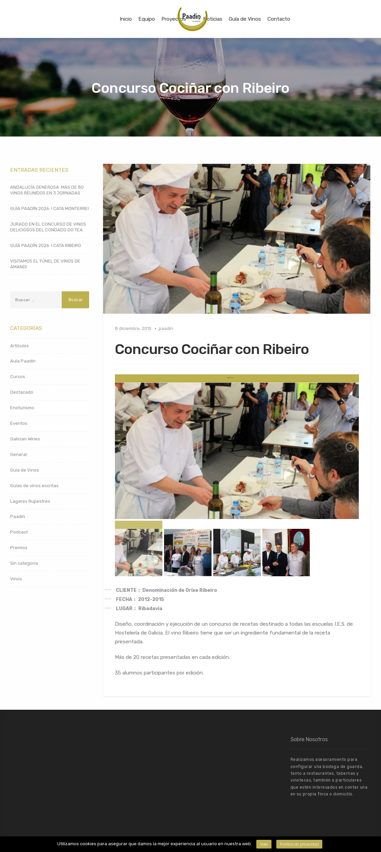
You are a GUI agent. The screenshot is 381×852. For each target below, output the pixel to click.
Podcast (19, 532)
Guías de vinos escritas (34, 485)
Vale (264, 844)
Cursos (17, 376)
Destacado (21, 392)
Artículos (19, 345)
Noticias (212, 19)
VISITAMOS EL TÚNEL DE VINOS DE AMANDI (45, 263)
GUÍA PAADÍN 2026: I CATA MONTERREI (49, 208)
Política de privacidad (299, 844)
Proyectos (173, 19)
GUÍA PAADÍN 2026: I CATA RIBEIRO (45, 245)
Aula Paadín (23, 360)
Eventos (18, 423)
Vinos (16, 578)
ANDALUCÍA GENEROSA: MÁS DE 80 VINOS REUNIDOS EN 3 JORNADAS (47, 190)
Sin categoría (24, 563)
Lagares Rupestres (30, 501)
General (18, 454)
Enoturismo (22, 407)
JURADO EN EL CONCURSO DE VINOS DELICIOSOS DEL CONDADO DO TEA (48, 227)
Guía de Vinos (245, 19)
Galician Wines (25, 438)
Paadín (17, 516)
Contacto (278, 19)
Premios (18, 547)
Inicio (126, 19)
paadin (166, 328)
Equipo (146, 19)
